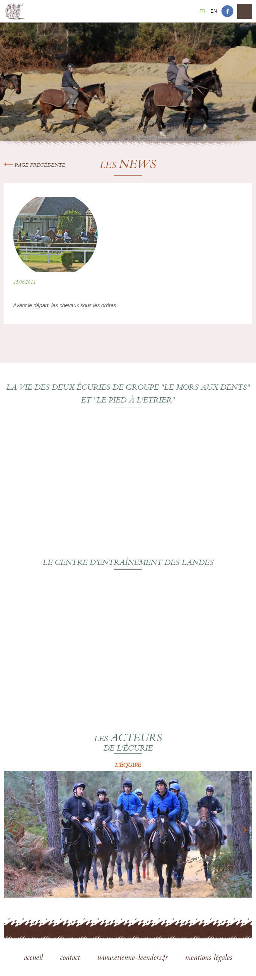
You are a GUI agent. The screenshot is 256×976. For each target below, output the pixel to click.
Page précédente (34, 165)
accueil (34, 958)
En (214, 11)
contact (71, 958)
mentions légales (208, 958)
